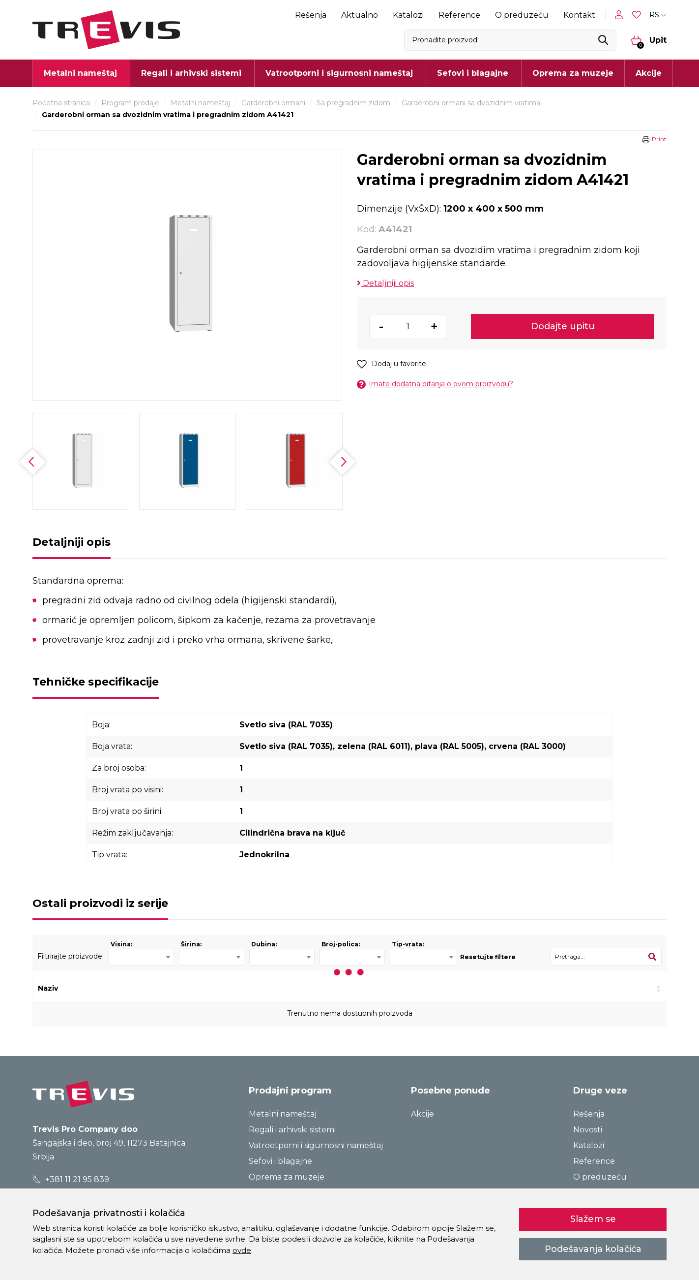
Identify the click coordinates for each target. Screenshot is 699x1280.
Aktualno (359, 15)
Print (659, 139)
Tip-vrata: (408, 944)
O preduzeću (522, 15)
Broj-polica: (340, 944)
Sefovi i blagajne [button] (472, 73)
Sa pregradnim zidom (353, 102)
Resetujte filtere (488, 957)
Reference (459, 15)
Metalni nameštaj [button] (80, 73)
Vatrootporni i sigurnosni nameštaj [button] (339, 73)
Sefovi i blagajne (280, 1161)
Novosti (587, 1129)
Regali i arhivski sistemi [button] (191, 73)
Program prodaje (130, 102)
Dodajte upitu (563, 326)
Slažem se (593, 1219)
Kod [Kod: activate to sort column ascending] (178, 988)
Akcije (649, 73)
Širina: (191, 944)
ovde (242, 1250)
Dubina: (264, 944)
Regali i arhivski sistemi (292, 1129)
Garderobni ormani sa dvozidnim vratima (471, 102)
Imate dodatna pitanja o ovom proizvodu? (435, 384)
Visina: (121, 944)
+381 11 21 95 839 (71, 1179)
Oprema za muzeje (572, 73)
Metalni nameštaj (200, 102)
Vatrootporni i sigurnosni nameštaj (316, 1145)
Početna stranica (61, 102)
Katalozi (408, 15)
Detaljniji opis (385, 283)
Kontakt (579, 15)
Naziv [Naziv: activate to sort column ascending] (48, 988)
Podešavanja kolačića (593, 1249)
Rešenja (310, 15)
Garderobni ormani (273, 102)
